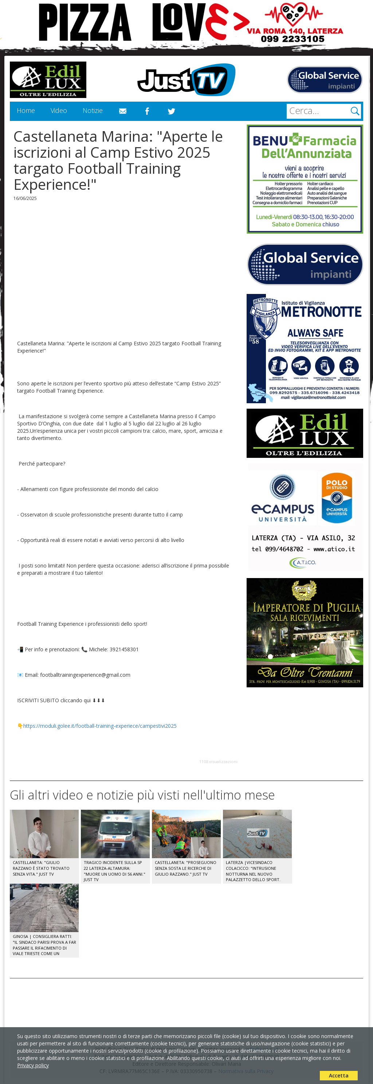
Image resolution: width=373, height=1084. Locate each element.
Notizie (93, 110)
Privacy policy (33, 1065)
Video (59, 110)
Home (26, 110)
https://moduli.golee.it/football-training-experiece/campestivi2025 (100, 725)
